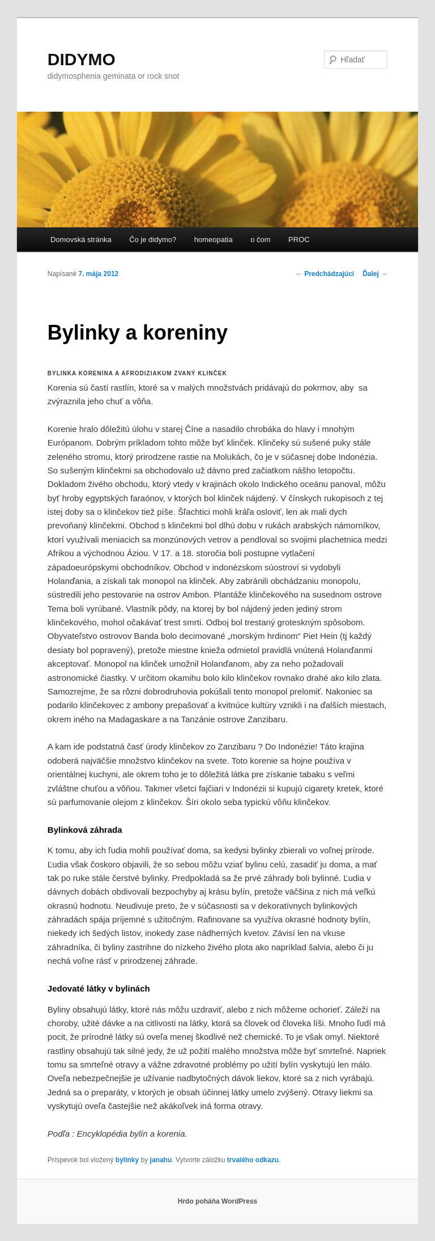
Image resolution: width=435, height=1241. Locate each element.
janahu (161, 1160)
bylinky (127, 1160)
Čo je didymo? (152, 239)
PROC (299, 239)
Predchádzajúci (325, 274)
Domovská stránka (81, 239)
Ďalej (374, 274)
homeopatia (213, 239)
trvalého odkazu (253, 1160)
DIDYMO (82, 59)
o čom (260, 239)
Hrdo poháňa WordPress (217, 1201)
